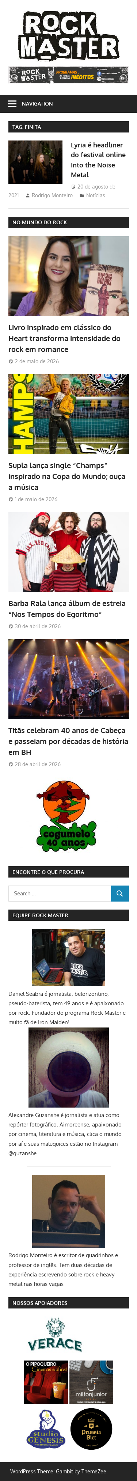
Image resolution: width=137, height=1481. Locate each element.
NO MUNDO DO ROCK (39, 222)
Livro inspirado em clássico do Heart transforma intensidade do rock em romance (64, 338)
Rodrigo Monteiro (52, 195)
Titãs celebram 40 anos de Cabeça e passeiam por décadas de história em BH (68, 741)
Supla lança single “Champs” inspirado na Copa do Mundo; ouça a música (66, 476)
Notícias (95, 195)
